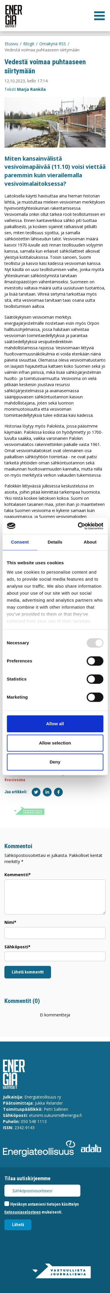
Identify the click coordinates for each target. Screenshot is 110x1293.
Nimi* (10, 922)
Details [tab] (55, 541)
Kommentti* (17, 874)
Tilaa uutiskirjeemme (27, 1178)
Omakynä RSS (52, 43)
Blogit (28, 43)
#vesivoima (14, 779)
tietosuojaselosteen (22, 1212)
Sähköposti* (17, 947)
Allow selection (55, 742)
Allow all (55, 723)
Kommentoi (18, 846)
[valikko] (99, 15)
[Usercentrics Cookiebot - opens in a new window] (78, 526)
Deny (55, 761)
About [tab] (90, 541)
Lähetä (18, 1224)
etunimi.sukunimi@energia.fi (55, 1115)
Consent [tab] (20, 541)
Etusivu (11, 43)
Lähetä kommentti (28, 972)
